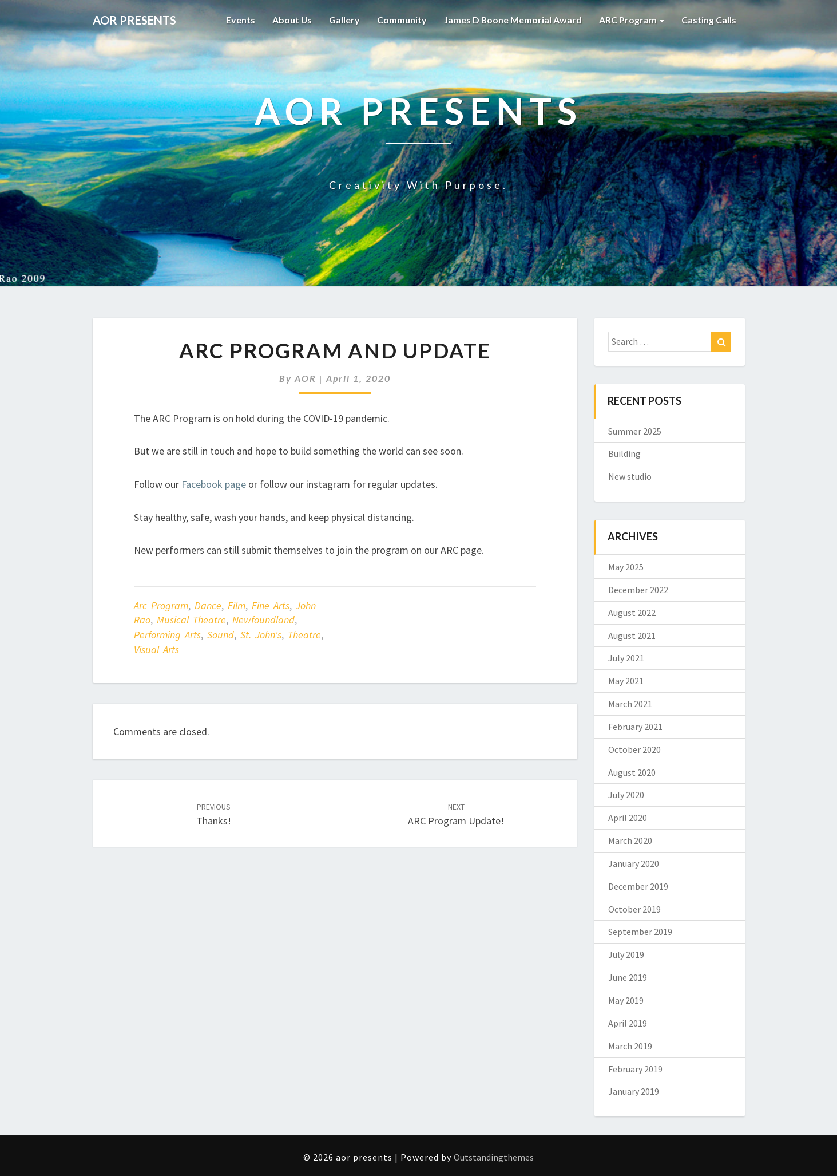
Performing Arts (167, 634)
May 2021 (626, 680)
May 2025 (626, 567)
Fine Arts (270, 605)
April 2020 (627, 817)
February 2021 (635, 726)
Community (401, 19)
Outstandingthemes (494, 1157)
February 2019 (635, 1069)
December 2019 (638, 886)
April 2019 (627, 1023)
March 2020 (630, 840)
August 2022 (632, 612)
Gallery (343, 19)
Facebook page (213, 484)
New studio (630, 476)
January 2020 (633, 863)
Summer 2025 (634, 431)
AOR (305, 378)
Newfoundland (263, 619)
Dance (208, 605)
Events (239, 19)
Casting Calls (708, 19)
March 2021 (630, 703)
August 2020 (632, 772)
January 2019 (633, 1091)
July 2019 (626, 954)
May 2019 (626, 1000)
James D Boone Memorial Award (512, 19)
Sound (220, 634)
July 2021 (626, 658)
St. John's (260, 634)
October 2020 (634, 749)
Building (624, 453)
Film (236, 605)
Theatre (304, 634)
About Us (291, 19)
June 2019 (627, 977)
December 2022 (638, 589)
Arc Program (161, 605)
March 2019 (630, 1046)
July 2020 (626, 794)
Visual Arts (156, 649)
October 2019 (634, 909)
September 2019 (640, 931)
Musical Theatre (191, 619)
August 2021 (632, 635)
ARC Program (631, 19)
